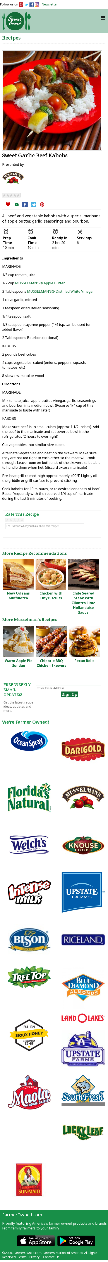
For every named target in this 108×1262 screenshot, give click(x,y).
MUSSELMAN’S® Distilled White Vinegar (60, 291)
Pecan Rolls (84, 660)
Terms (22, 1257)
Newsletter (50, 4)
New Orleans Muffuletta (18, 595)
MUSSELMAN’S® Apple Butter (40, 283)
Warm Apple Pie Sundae (19, 663)
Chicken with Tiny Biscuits (50, 595)
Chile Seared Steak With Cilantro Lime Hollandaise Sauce (83, 603)
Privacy (34, 1257)
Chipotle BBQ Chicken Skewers (51, 663)
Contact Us (51, 1257)
